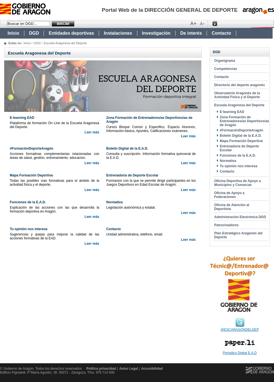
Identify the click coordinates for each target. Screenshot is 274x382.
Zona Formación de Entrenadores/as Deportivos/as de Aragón (244, 121)
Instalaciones (118, 33)
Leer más (91, 132)
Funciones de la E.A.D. (238, 155)
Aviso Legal (128, 369)
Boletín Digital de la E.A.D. (241, 136)
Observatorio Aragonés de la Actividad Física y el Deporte (237, 95)
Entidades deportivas (71, 33)
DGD (34, 33)
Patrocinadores (226, 225)
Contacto (221, 33)
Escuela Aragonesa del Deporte (239, 105)
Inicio (13, 33)
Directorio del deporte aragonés (239, 85)
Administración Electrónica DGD (240, 217)
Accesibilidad (152, 369)
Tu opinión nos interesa (238, 166)
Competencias (225, 69)
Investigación (156, 33)
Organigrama (224, 61)
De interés (191, 33)
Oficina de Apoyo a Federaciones (229, 195)
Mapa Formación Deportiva (241, 141)
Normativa (228, 161)
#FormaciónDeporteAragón (241, 130)
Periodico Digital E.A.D (240, 353)
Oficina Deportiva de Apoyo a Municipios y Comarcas (237, 183)
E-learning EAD (232, 112)
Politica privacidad (101, 369)
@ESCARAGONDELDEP (240, 330)
